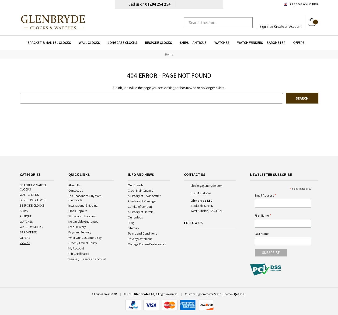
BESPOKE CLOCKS (160, 42)
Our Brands (135, 185)
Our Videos (135, 217)
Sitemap (133, 228)
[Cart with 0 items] (313, 22)
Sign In (72, 259)
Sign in (264, 26)
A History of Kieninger (142, 201)
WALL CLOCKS (91, 42)
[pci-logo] (266, 269)
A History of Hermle (140, 212)
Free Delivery (77, 227)
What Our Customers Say (84, 237)
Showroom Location (82, 216)
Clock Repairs (77, 211)
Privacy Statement (140, 239)
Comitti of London (140, 206)
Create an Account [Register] (287, 26)
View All (25, 243)
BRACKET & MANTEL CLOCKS (51, 42)
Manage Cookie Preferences (147, 244)
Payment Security (79, 232)
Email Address (266, 196)
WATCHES (223, 42)
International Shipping (83, 205)
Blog (131, 223)
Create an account (93, 259)
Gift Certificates (78, 254)
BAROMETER (278, 42)
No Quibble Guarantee (83, 221)
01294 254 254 (158, 4)
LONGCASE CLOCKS (124, 42)
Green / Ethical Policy (82, 243)
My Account (76, 248)
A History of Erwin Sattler (144, 196)
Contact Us (75, 190)
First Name (263, 216)
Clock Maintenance (140, 190)
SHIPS (184, 42)
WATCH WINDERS (250, 42)
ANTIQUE (201, 42)
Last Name (261, 234)
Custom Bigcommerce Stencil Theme (208, 294)
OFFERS (301, 42)
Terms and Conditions (142, 233)
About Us (74, 185)
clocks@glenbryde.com (207, 185)
